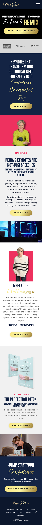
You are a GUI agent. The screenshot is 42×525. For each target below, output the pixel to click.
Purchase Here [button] (21, 425)
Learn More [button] (21, 106)
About (33, 509)
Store (20, 512)
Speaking (10, 509)
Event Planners (22, 509)
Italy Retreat (10, 512)
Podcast (28, 512)
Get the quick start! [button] (21, 489)
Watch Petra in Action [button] (21, 30)
